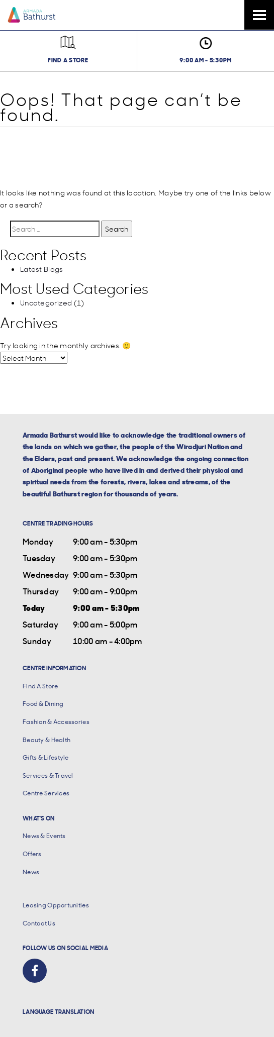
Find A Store (40, 686)
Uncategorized (46, 302)
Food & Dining (43, 703)
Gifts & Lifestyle (46, 757)
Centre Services (46, 793)
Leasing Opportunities (56, 905)
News (31, 872)
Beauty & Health (46, 740)
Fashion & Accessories (56, 721)
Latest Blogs (41, 269)
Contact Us (39, 923)
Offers (32, 854)
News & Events (44, 836)
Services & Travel (48, 775)
